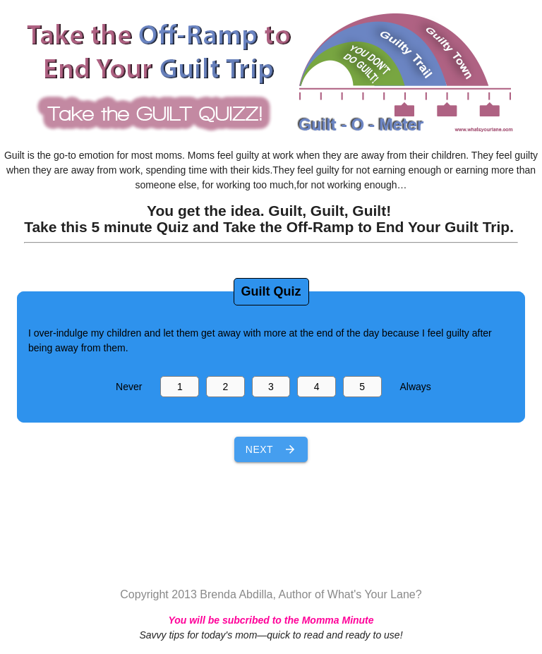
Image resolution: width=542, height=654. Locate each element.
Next (271, 449)
